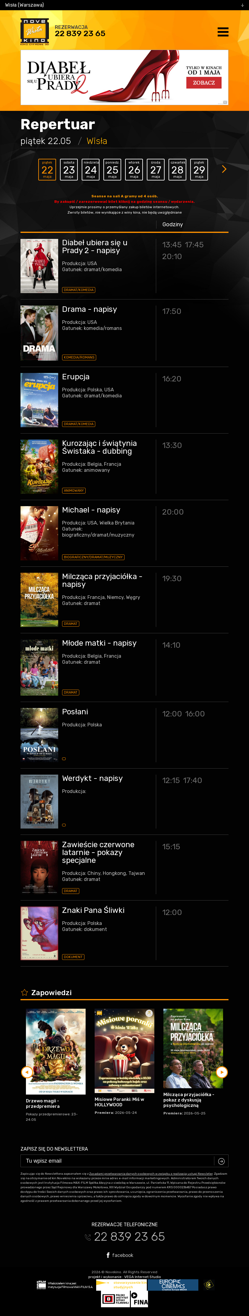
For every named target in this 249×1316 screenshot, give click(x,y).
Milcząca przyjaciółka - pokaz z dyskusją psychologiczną (188, 1100)
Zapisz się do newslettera (54, 1149)
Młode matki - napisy (99, 643)
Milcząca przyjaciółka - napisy (102, 580)
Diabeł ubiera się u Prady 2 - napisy (95, 246)
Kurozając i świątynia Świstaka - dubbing (99, 447)
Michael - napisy (91, 510)
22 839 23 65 (80, 33)
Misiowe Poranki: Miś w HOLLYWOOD (119, 1102)
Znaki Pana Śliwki (93, 910)
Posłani (75, 711)
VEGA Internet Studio (142, 1277)
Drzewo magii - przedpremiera (43, 1103)
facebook (120, 1255)
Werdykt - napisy (92, 778)
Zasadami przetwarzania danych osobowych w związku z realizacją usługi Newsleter (151, 1174)
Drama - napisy (89, 309)
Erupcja (76, 376)
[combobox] (124, 5)
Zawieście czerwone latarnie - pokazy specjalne (98, 852)
